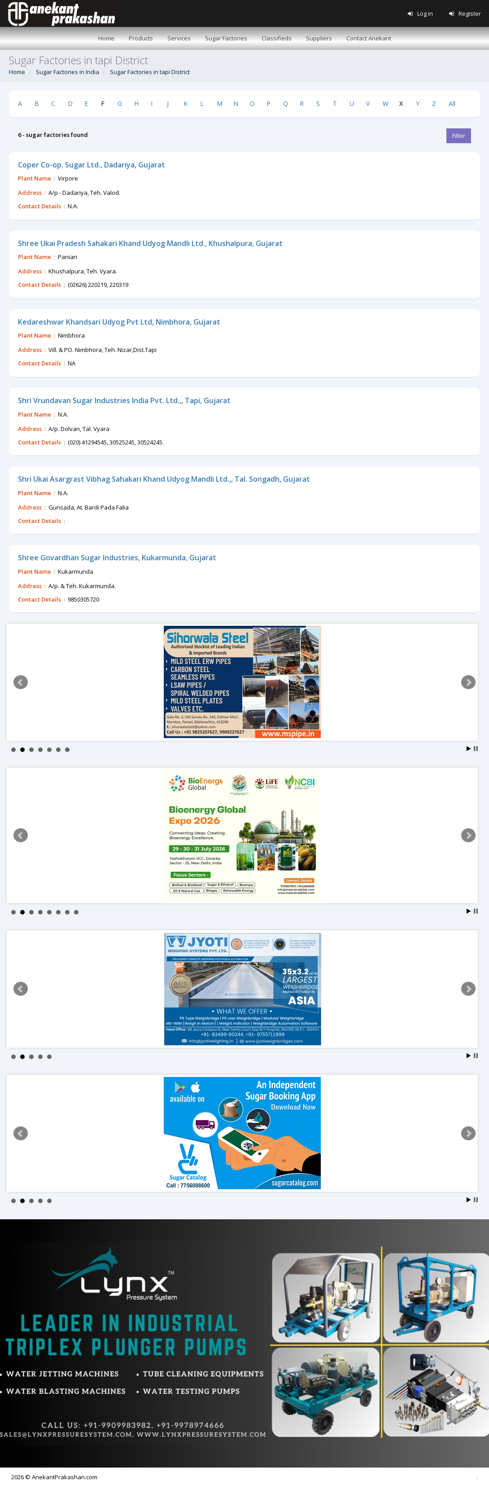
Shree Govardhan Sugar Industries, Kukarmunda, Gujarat (117, 558)
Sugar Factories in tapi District (150, 72)
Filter (458, 136)
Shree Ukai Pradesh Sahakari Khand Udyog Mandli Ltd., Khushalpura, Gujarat (150, 243)
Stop (476, 748)
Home (17, 72)
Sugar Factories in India (67, 72)
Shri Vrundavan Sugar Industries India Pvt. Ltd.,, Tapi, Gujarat (124, 400)
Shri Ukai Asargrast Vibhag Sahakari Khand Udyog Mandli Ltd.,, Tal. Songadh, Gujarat (164, 479)
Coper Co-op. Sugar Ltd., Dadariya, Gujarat (91, 165)
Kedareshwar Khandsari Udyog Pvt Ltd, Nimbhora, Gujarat (119, 322)
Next (468, 682)
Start (469, 748)
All (452, 103)
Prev (20, 682)
